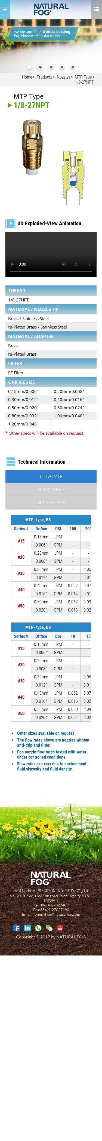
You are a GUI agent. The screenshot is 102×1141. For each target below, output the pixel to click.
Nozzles (63, 77)
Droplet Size (51, 502)
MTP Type (83, 77)
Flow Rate (51, 476)
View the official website (43, 1019)
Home (27, 77)
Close (4, 958)
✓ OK (38, 1138)
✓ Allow (7, 968)
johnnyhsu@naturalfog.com (56, 914)
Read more (11, 1019)
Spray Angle (51, 489)
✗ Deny (6, 973)
